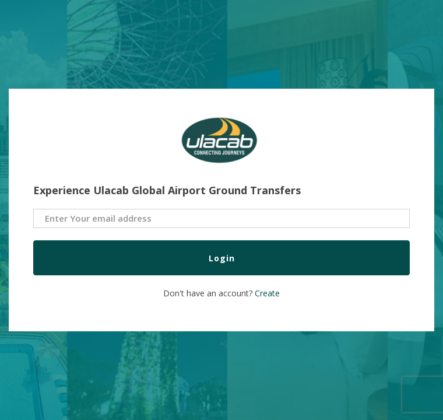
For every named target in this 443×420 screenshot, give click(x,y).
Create (267, 293)
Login (222, 258)
